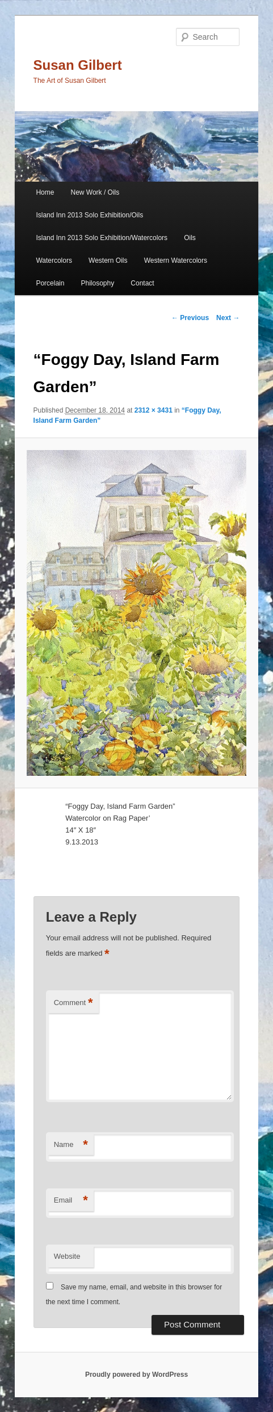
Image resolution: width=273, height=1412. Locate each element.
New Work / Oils (95, 192)
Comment (73, 1003)
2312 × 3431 (154, 410)
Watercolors (54, 260)
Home (45, 192)
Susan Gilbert (77, 65)
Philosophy (98, 283)
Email (71, 1200)
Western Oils (108, 260)
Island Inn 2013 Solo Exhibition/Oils (89, 215)
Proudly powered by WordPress (136, 1375)
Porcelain (50, 283)
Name (71, 1145)
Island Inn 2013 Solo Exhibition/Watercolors (101, 238)
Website (67, 1256)
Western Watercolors (175, 260)
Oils (190, 238)
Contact (142, 283)
